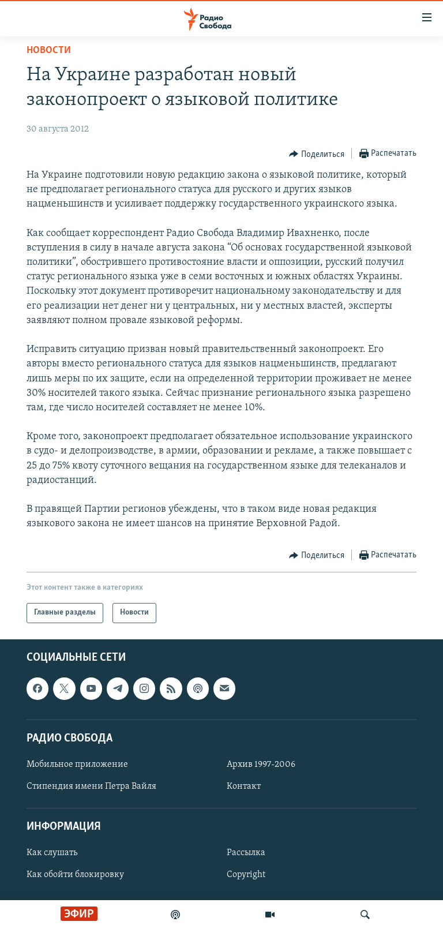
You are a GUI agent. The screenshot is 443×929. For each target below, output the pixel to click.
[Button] (316, 154)
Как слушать (52, 852)
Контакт (244, 786)
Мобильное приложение (77, 764)
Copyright (246, 874)
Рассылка (246, 852)
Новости (49, 50)
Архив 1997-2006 (261, 764)
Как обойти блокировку (75, 874)
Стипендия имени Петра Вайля (91, 786)
